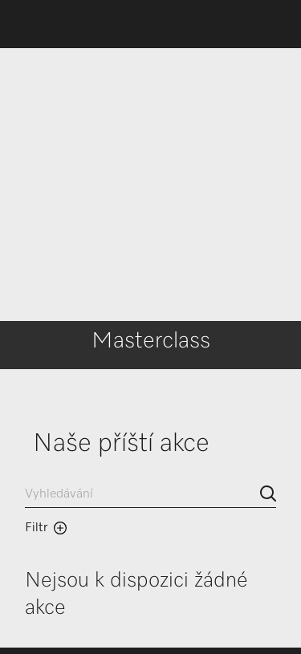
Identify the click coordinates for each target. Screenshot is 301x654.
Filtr (46, 528)
